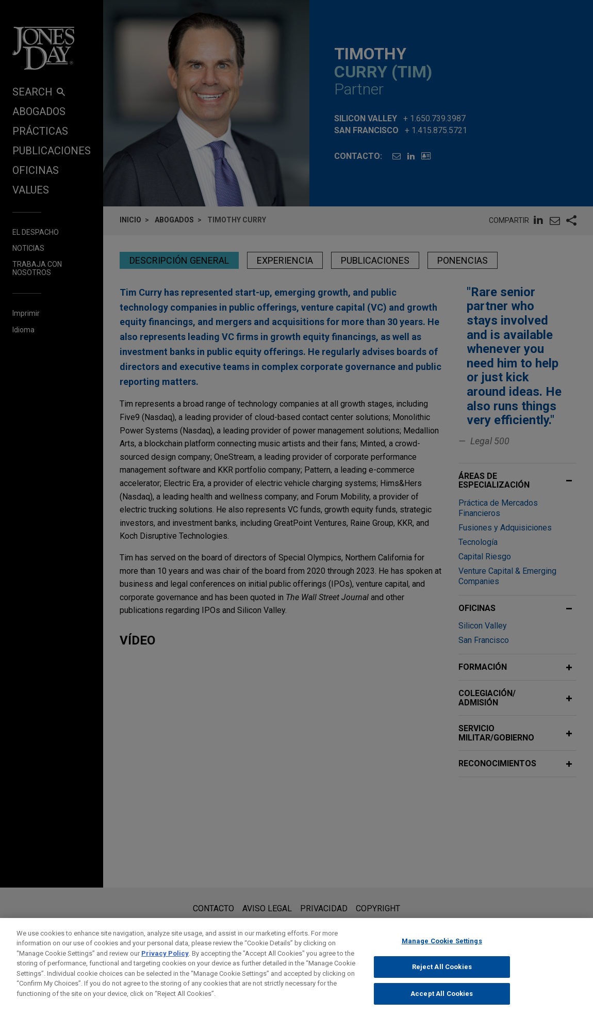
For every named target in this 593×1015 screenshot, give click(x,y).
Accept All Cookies (441, 1002)
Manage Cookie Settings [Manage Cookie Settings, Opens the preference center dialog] (442, 949)
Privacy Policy (165, 961)
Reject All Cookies (442, 975)
